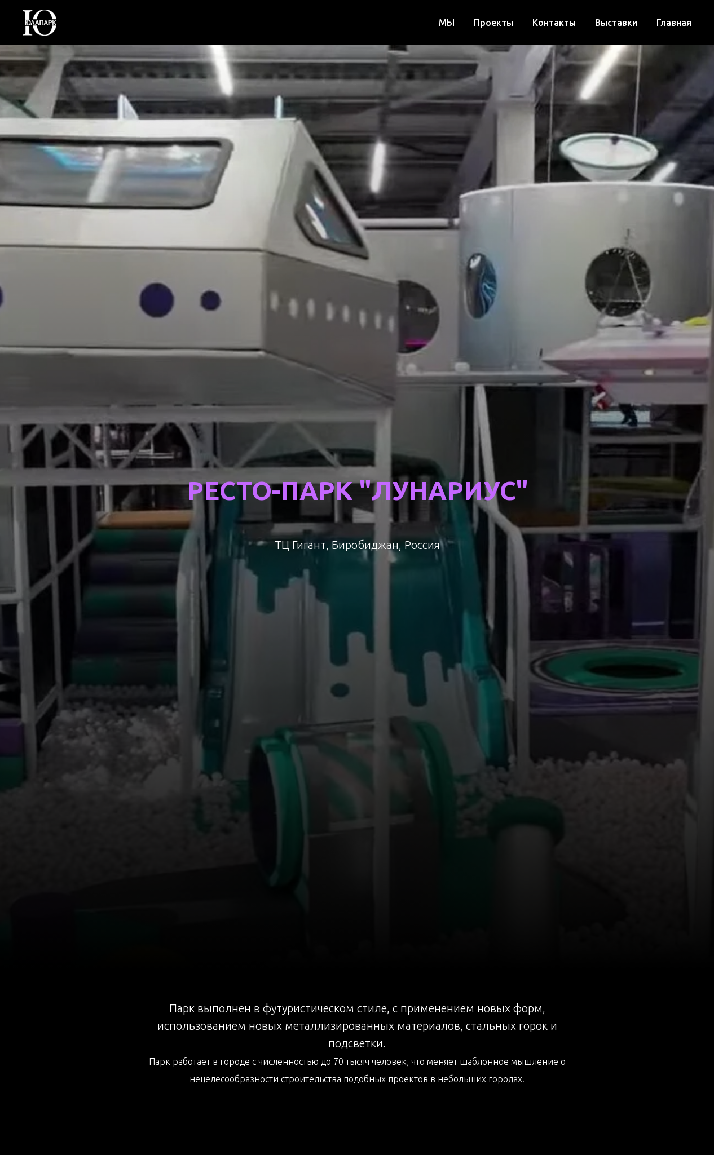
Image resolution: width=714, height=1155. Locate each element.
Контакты (554, 22)
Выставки (616, 22)
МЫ (447, 22)
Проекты (493, 22)
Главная (673, 22)
